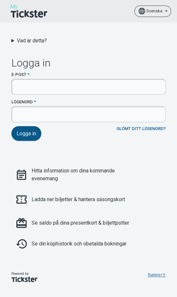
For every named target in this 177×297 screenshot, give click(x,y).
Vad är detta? (32, 40)
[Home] (29, 11)
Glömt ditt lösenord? (141, 128)
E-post (18, 74)
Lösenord (22, 101)
